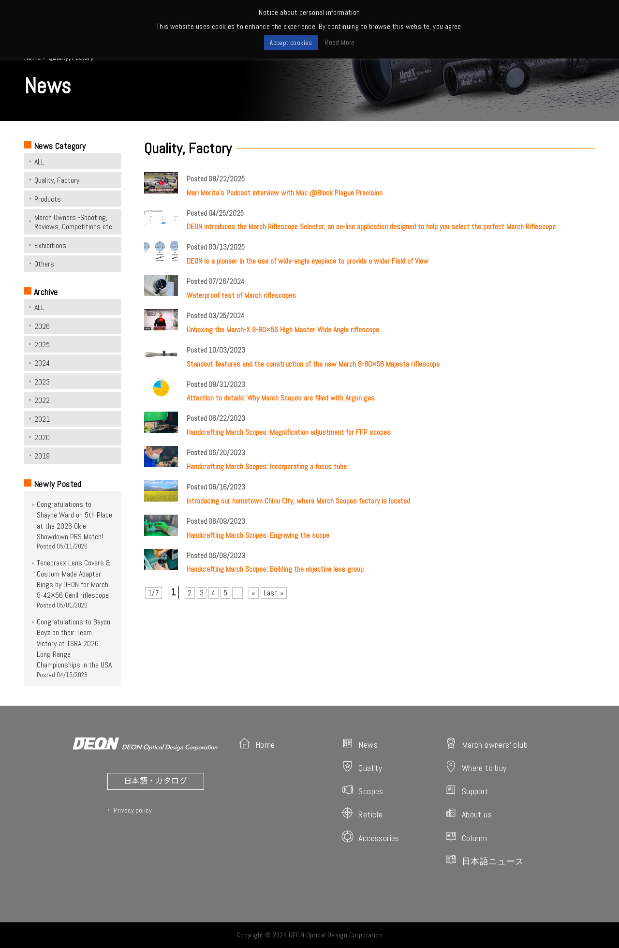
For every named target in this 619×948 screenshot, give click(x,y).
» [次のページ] (253, 593)
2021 (42, 419)
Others (44, 264)
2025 (42, 345)
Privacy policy (132, 810)
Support (467, 790)
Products (47, 199)
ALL (39, 162)
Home (256, 743)
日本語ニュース (484, 860)
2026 (42, 326)
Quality (361, 766)
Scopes (362, 790)
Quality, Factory (56, 180)
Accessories (370, 837)
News (359, 743)
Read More (339, 42)
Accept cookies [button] (291, 43)
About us (468, 813)
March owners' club (486, 743)
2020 (42, 437)
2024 (42, 363)
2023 (42, 382)
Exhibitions (50, 245)
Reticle (362, 813)
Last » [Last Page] (274, 593)
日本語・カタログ (155, 780)
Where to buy (476, 766)
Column (466, 837)
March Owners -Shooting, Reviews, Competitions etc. (74, 222)
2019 (42, 456)
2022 (42, 400)
